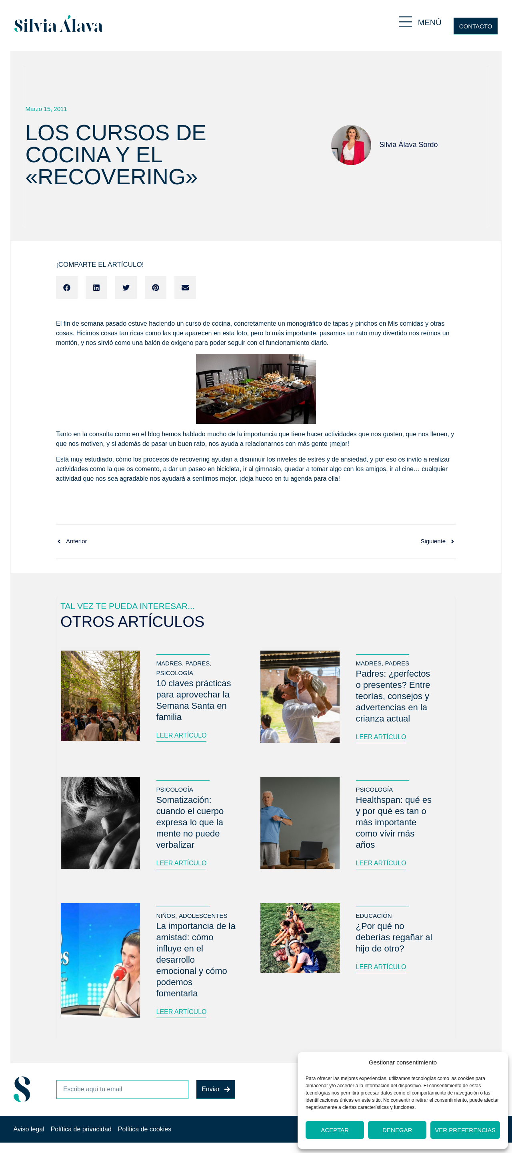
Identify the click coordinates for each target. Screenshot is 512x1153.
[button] (67, 287)
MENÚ (430, 22)
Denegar (397, 1130)
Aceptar (335, 1130)
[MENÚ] (405, 21)
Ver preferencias (465, 1130)
